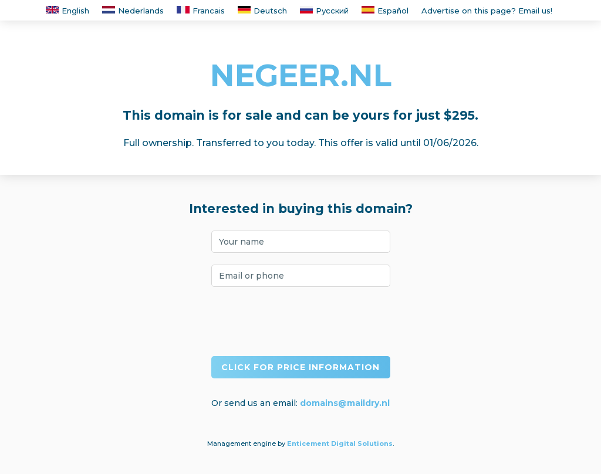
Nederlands (133, 10)
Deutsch (262, 10)
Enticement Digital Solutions (340, 443)
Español (385, 10)
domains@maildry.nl (345, 403)
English (67, 10)
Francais (201, 10)
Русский (324, 10)
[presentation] (300, 321)
